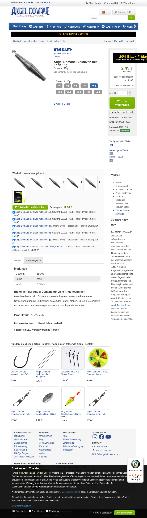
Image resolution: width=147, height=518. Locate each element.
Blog (41, 439)
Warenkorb (127, 3)
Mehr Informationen (21, 506)
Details (17, 260)
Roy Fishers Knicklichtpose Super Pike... (71, 414)
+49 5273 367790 (102, 450)
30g (79, 92)
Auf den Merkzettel (122, 112)
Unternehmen (45, 436)
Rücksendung (20, 446)
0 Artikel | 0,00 (124, 12)
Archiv (42, 453)
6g (67, 85)
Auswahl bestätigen (102, 512)
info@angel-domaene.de (105, 454)
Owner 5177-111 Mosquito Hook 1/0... (20, 373)
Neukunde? (46, 2)
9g (75, 85)
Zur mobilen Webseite (24, 457)
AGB (65, 436)
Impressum (68, 450)
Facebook (44, 446)
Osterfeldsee (45, 450)
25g (69, 92)
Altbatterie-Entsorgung (73, 446)
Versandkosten (21, 439)
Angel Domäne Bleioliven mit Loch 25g (33, 219)
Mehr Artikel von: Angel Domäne (63, 55)
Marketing (54, 511)
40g (88, 92)
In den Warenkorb (122, 102)
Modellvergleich (33, 260)
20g (60, 92)
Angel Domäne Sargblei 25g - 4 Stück (46, 412)
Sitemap (43, 457)
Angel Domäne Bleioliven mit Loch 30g (33, 233)
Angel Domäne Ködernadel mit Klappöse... (43, 374)
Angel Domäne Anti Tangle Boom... (70, 373)
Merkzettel (110, 3)
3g (59, 85)
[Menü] (141, 460)
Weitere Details (62, 104)
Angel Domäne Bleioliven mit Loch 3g (32, 240)
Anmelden (29, 2)
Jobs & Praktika (46, 443)
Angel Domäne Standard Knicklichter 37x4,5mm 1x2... (40, 246)
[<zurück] (107, 41)
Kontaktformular (99, 446)
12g (84, 85)
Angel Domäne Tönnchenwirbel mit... (21, 412)
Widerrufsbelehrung (72, 439)
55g (98, 92)
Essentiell (19, 511)
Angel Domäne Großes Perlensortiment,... (97, 373)
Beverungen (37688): (119, 150)
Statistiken (37, 511)
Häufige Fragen (21, 453)
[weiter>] (130, 41)
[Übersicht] (118, 41)
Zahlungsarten (21, 443)
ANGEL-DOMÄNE (32, 12)
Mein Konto (93, 3)
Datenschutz (68, 443)
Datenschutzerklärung (70, 492)
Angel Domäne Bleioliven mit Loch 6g (32, 226)
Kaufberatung (20, 450)
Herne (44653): (117, 157)
